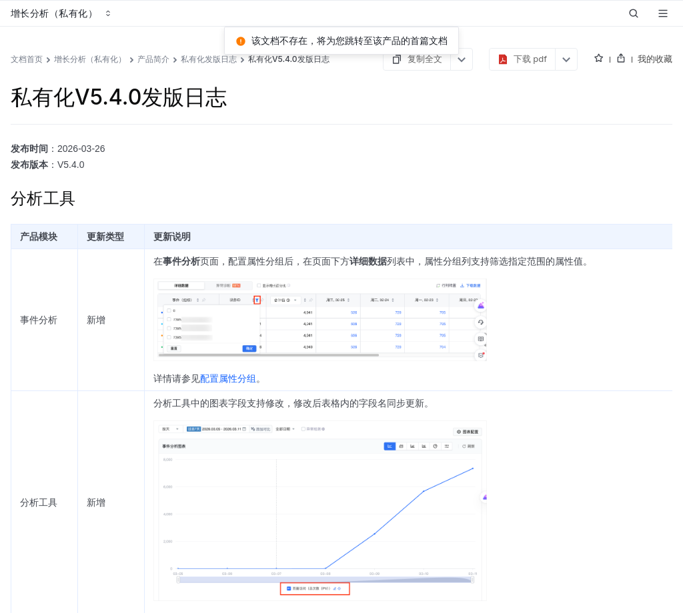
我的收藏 (655, 58)
